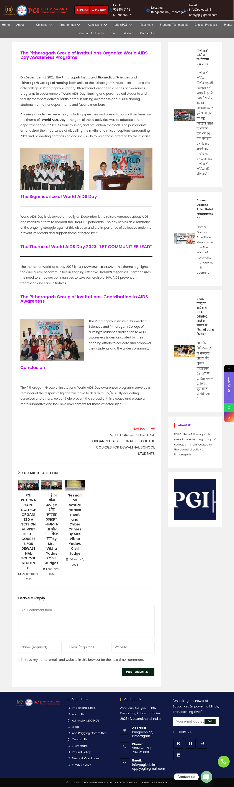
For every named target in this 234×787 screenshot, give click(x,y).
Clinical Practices (206, 24)
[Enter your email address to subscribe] (196, 721)
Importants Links (83, 708)
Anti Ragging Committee (89, 733)
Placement (146, 24)
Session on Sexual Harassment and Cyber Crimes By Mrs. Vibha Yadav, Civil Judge (75, 524)
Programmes (70, 24)
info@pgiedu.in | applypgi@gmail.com (148, 767)
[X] (178, 743)
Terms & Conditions (86, 758)
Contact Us (147, 33)
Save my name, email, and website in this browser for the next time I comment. (84, 660)
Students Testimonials (174, 24)
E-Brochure (80, 746)
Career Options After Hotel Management (205, 209)
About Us (78, 714)
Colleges (44, 24)
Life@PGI (124, 24)
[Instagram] (202, 743)
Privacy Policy (81, 765)
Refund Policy (81, 752)
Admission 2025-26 (85, 720)
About (23, 24)
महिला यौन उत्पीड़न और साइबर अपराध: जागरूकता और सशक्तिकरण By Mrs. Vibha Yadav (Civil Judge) (52, 529)
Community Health (91, 33)
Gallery (129, 33)
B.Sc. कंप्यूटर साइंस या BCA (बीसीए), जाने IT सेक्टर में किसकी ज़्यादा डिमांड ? (205, 316)
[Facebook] (190, 743)
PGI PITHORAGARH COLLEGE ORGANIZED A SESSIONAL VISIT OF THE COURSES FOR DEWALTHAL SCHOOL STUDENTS (28, 531)
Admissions (98, 24)
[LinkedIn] (178, 755)
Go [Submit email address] (210, 721)
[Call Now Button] (224, 762)
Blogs (114, 33)
